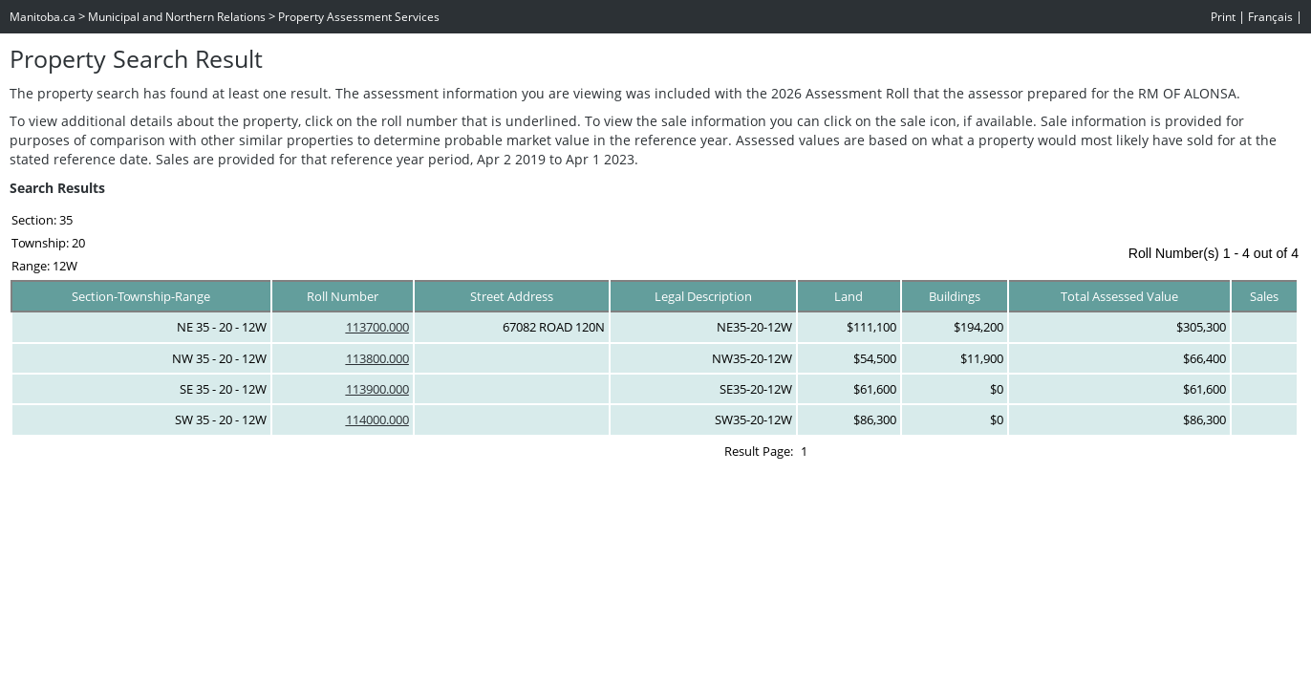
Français (1270, 17)
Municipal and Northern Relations (177, 17)
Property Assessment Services (359, 17)
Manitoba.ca (42, 17)
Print (1223, 17)
